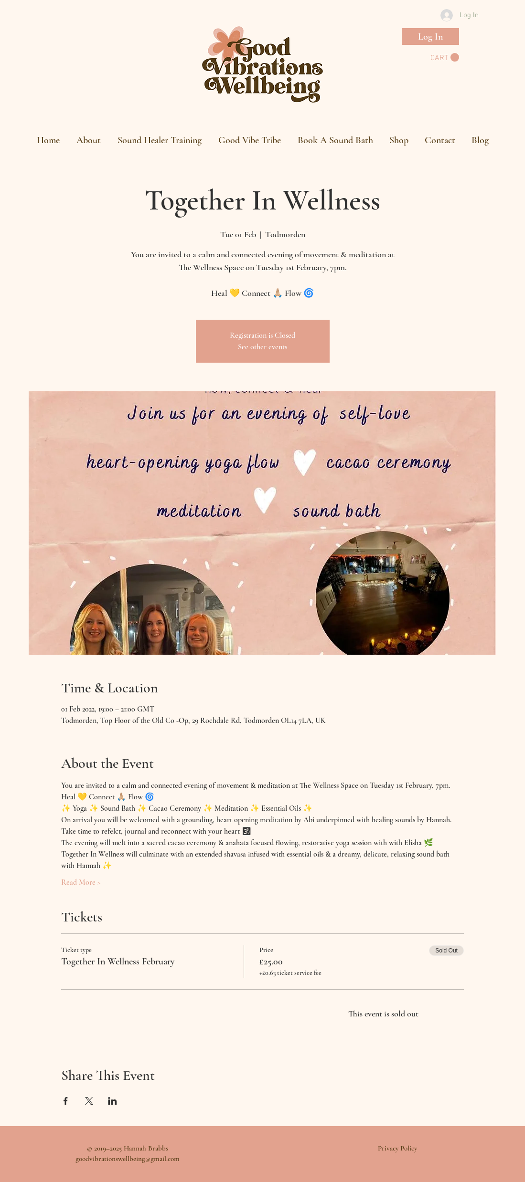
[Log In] (430, 36)
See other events (262, 347)
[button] (444, 57)
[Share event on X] (89, 1101)
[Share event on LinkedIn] (112, 1101)
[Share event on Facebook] (65, 1101)
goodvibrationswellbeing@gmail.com (127, 1158)
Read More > (81, 882)
